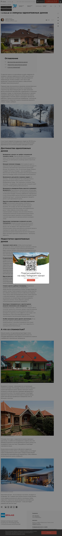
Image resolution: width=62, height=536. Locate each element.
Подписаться (31, 280)
